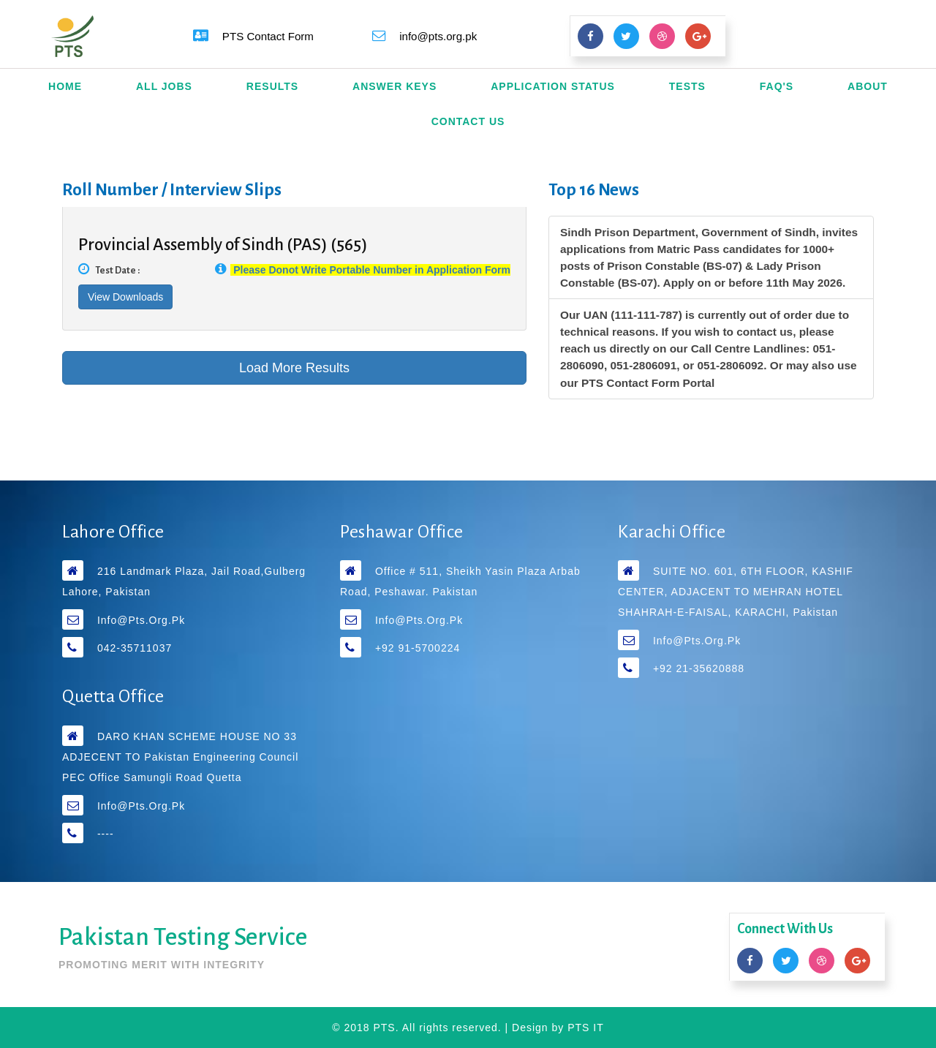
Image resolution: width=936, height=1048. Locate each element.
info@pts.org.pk (141, 620)
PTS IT (585, 1027)
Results (272, 86)
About (868, 86)
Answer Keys (394, 86)
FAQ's (776, 86)
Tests (687, 86)
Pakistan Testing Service (182, 937)
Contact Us (468, 121)
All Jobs (164, 86)
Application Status (553, 86)
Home (65, 86)
